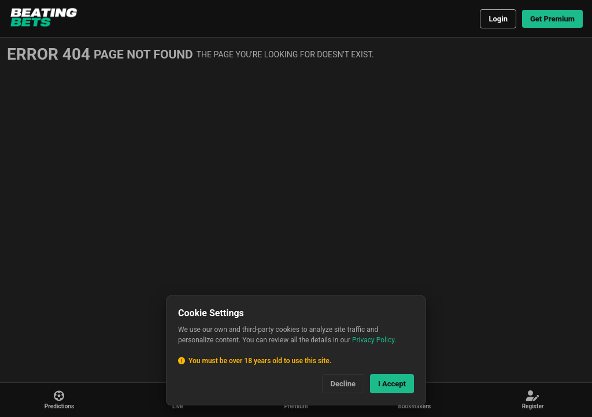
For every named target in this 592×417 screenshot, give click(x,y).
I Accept (392, 383)
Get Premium (552, 18)
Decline (343, 383)
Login (498, 18)
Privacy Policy (373, 340)
